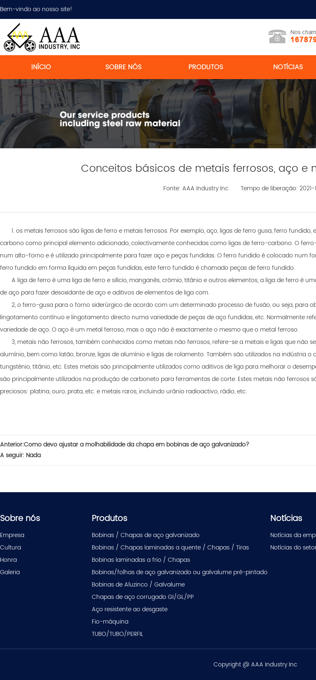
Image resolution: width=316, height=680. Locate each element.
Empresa (12, 535)
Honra (8, 560)
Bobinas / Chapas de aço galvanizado (146, 535)
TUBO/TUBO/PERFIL (117, 634)
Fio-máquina (110, 621)
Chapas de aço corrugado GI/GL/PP (143, 597)
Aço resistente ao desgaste (129, 609)
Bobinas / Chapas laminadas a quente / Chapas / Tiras (170, 547)
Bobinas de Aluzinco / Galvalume (138, 584)
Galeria (10, 572)
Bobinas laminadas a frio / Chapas (141, 560)
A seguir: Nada (20, 455)
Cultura (10, 547)
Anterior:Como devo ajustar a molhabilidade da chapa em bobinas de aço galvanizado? (124, 444)
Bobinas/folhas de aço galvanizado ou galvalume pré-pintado (179, 572)
